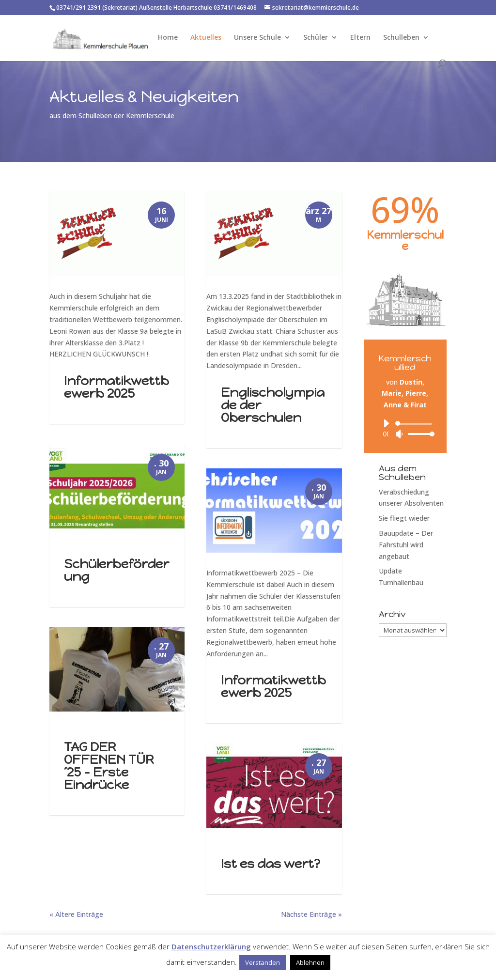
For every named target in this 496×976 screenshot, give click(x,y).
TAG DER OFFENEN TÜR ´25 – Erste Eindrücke (109, 765)
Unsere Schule (257, 38)
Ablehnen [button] (310, 962)
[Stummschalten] (399, 434)
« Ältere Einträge (76, 914)
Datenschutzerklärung (211, 946)
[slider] (415, 424)
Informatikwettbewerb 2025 (116, 387)
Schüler (315, 38)
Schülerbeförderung (116, 570)
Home (168, 38)
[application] (405, 428)
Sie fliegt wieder (404, 518)
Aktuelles (205, 38)
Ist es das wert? (270, 863)
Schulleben (401, 38)
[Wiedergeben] (386, 423)
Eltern (360, 38)
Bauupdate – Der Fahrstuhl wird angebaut (406, 544)
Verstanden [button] (262, 962)
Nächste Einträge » (311, 914)
